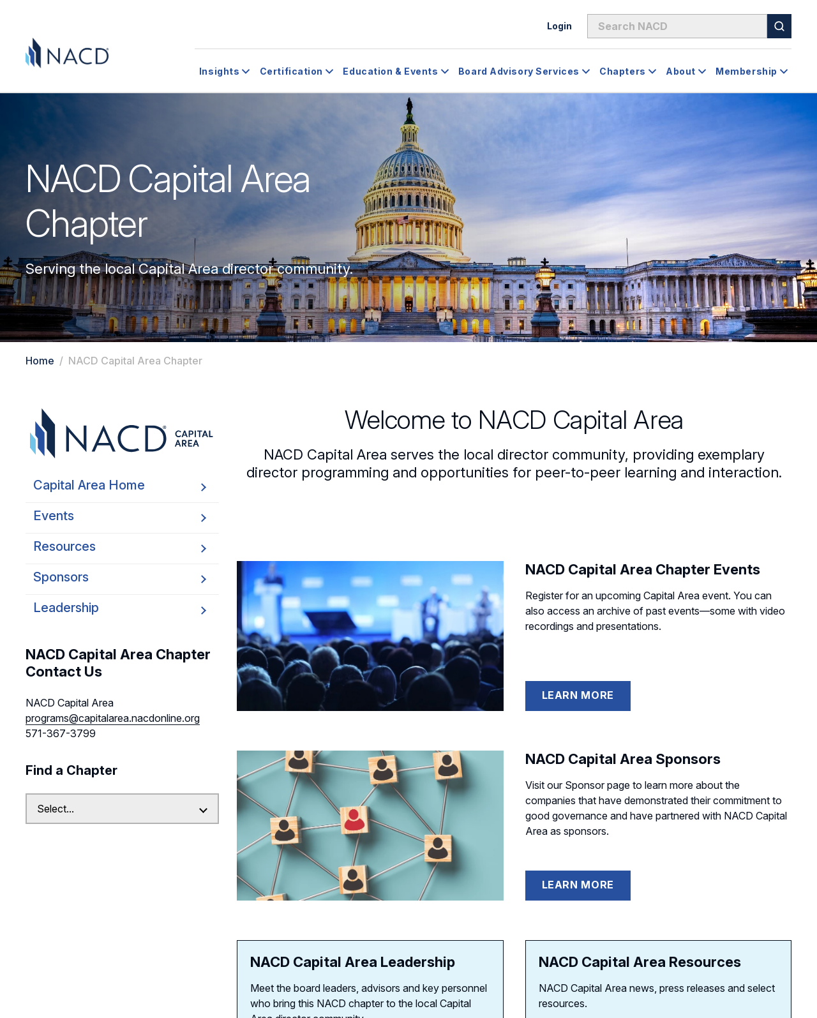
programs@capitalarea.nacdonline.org (113, 718)
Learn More (578, 695)
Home (40, 360)
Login (559, 25)
